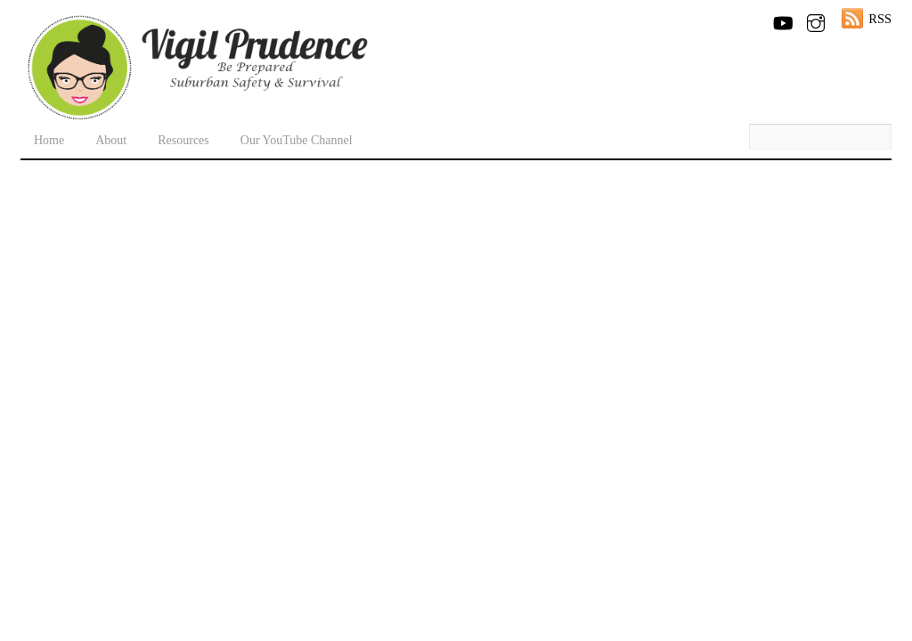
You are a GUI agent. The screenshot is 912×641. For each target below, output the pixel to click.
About (110, 140)
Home (49, 140)
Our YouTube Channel (296, 140)
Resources (183, 140)
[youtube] (782, 19)
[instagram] (815, 19)
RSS (880, 19)
